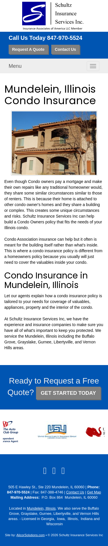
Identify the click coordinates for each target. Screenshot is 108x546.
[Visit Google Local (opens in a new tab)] (63, 470)
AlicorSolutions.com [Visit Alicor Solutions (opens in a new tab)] (30, 535)
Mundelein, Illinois (41, 508)
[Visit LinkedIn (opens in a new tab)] (54, 470)
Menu (15, 66)
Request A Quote (28, 49)
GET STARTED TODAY (68, 393)
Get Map (94, 492)
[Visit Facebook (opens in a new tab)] (45, 470)
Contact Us (65, 49)
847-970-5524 (64, 38)
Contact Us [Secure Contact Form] (75, 492)
